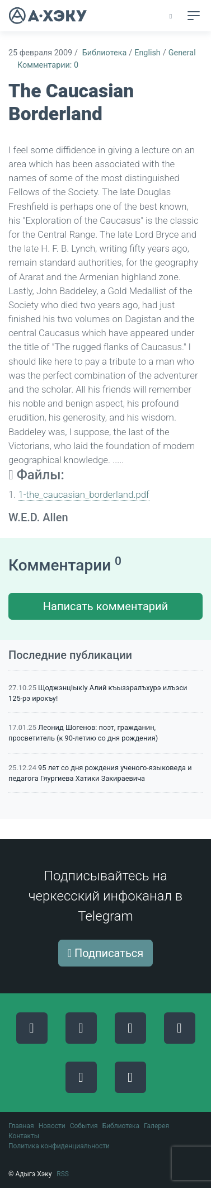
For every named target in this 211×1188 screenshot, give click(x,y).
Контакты (23, 1136)
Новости (52, 1126)
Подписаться (106, 953)
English (147, 53)
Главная (21, 1126)
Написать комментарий (105, 606)
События (84, 1126)
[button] (171, 16)
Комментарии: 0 (47, 65)
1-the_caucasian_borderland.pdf (83, 494)
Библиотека (104, 53)
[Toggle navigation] (193, 15)
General (182, 53)
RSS (63, 1174)
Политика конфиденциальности (59, 1146)
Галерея (156, 1126)
